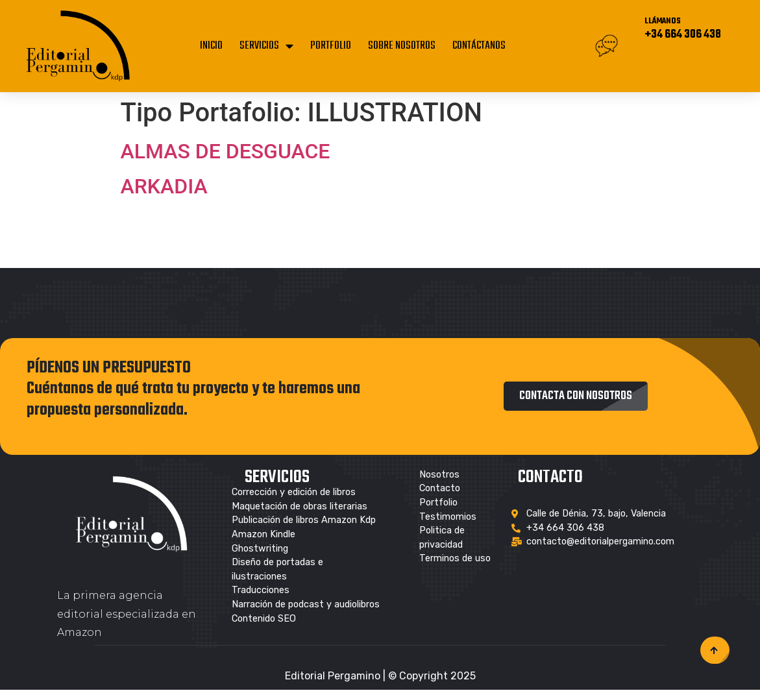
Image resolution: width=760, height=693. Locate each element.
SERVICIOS (266, 45)
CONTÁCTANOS (479, 46)
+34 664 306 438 (682, 34)
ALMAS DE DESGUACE (225, 151)
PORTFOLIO (330, 46)
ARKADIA (164, 186)
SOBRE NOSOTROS (401, 46)
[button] (576, 396)
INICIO (211, 46)
